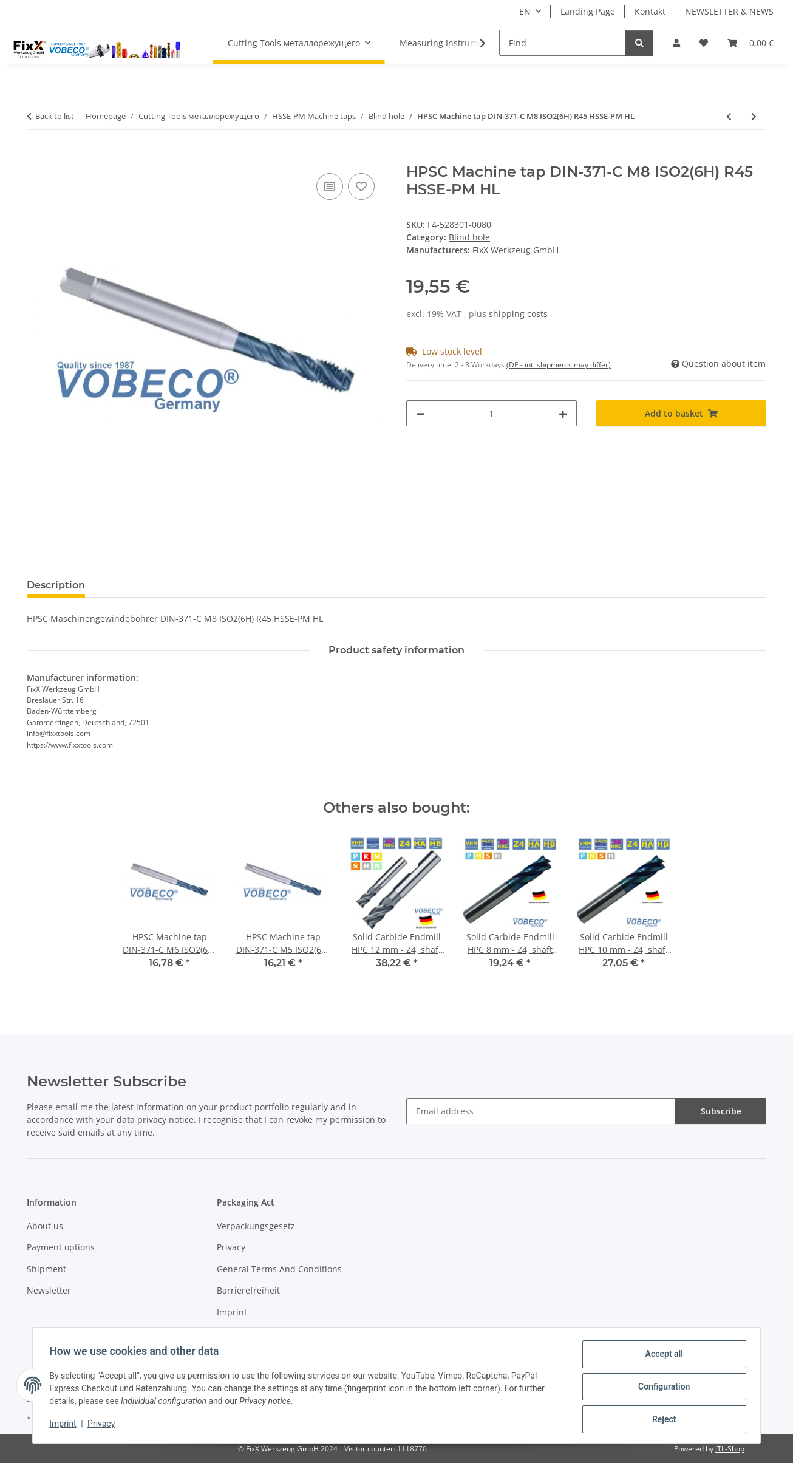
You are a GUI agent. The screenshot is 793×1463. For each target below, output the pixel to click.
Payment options (61, 1247)
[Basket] (750, 43)
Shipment (46, 1269)
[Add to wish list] (361, 186)
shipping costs (518, 313)
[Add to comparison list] (329, 186)
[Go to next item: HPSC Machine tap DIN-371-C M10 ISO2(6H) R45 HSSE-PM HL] (753, 116)
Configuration (661, 1388)
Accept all (661, 1357)
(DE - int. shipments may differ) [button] (558, 365)
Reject (661, 1420)
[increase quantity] (563, 413)
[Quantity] (491, 413)
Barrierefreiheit (248, 1290)
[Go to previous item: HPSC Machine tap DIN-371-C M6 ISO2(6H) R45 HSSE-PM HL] (728, 116)
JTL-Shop (729, 1449)
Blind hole (469, 237)
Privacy (104, 1425)
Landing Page (587, 11)
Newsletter (49, 1290)
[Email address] (541, 1111)
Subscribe (721, 1111)
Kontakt (650, 11)
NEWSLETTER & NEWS (729, 11)
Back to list (54, 116)
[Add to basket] (36, 156)
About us (45, 1226)
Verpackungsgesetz (256, 1226)
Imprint (65, 1425)
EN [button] (525, 11)
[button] (676, 43)
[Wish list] (704, 43)
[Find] (562, 43)
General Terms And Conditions (279, 1269)
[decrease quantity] (420, 413)
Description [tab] (56, 585)
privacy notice (165, 1119)
